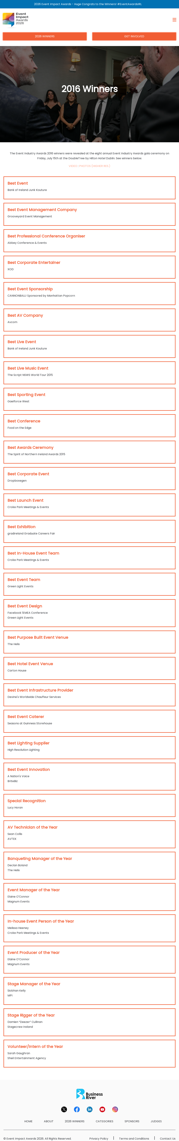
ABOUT (48, 1121)
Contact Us (168, 1139)
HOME (28, 1121)
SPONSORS (132, 1121)
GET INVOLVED (134, 36)
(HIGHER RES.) (100, 166)
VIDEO (73, 166)
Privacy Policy (98, 1139)
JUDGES (156, 1121)
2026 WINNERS (45, 36)
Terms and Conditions (134, 1139)
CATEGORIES (104, 1121)
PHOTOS (85, 166)
